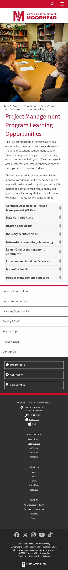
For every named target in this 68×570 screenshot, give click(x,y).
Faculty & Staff (11, 321)
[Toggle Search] (52, 4)
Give (34, 423)
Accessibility (35, 556)
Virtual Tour (34, 485)
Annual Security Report (34, 504)
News (34, 476)
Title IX (34, 518)
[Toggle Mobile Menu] (63, 4)
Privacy (46, 556)
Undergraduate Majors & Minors (40, 106)
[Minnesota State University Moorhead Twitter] (25, 535)
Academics (17, 106)
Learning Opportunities (17, 311)
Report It (34, 513)
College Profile (34, 443)
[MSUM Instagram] (33, 535)
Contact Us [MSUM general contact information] (34, 419)
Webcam (34, 489)
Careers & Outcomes (15, 301)
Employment (34, 452)
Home (6, 106)
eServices (34, 456)
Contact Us (9, 352)
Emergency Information (34, 509)
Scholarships (10, 331)
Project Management (12, 109)
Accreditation (11, 342)
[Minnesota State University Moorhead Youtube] (42, 535)
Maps (34, 472)
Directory (34, 447)
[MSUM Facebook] (16, 535)
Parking (34, 480)
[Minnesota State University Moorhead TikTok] (50, 535)
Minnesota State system (38, 546)
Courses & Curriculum (15, 291)
